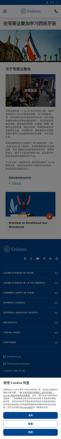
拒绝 (30, 432)
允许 (30, 415)
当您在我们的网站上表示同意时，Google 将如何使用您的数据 (28, 394)
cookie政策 (27, 407)
